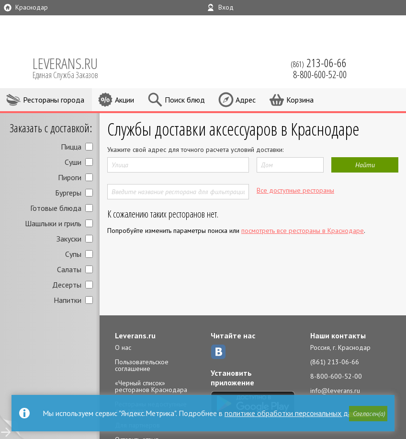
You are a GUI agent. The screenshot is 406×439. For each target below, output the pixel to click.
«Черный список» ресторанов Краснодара (151, 386)
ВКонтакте (218, 351)
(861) (319, 63)
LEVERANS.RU (72, 67)
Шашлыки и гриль (53, 223)
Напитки (67, 300)
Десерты (66, 284)
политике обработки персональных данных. (297, 413)
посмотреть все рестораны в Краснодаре (302, 230)
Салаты (69, 269)
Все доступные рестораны (295, 190)
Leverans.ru (135, 335)
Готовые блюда (55, 208)
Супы (73, 254)
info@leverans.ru (335, 390)
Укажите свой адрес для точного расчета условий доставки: (195, 149)
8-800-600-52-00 (336, 376)
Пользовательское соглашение (142, 365)
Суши (73, 162)
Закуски (68, 238)
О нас (123, 347)
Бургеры (68, 192)
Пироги (69, 177)
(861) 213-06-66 (334, 362)
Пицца (71, 146)
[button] (368, 413)
